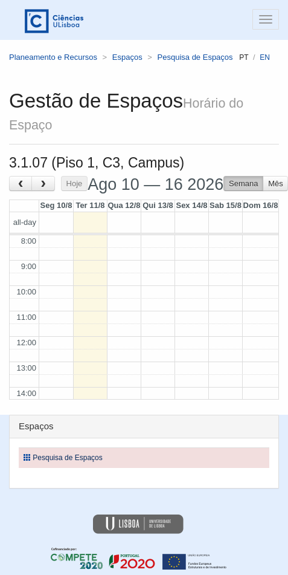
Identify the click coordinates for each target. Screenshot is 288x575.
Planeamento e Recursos (53, 57)
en (265, 57)
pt (243, 57)
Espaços (127, 57)
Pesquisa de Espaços (195, 57)
